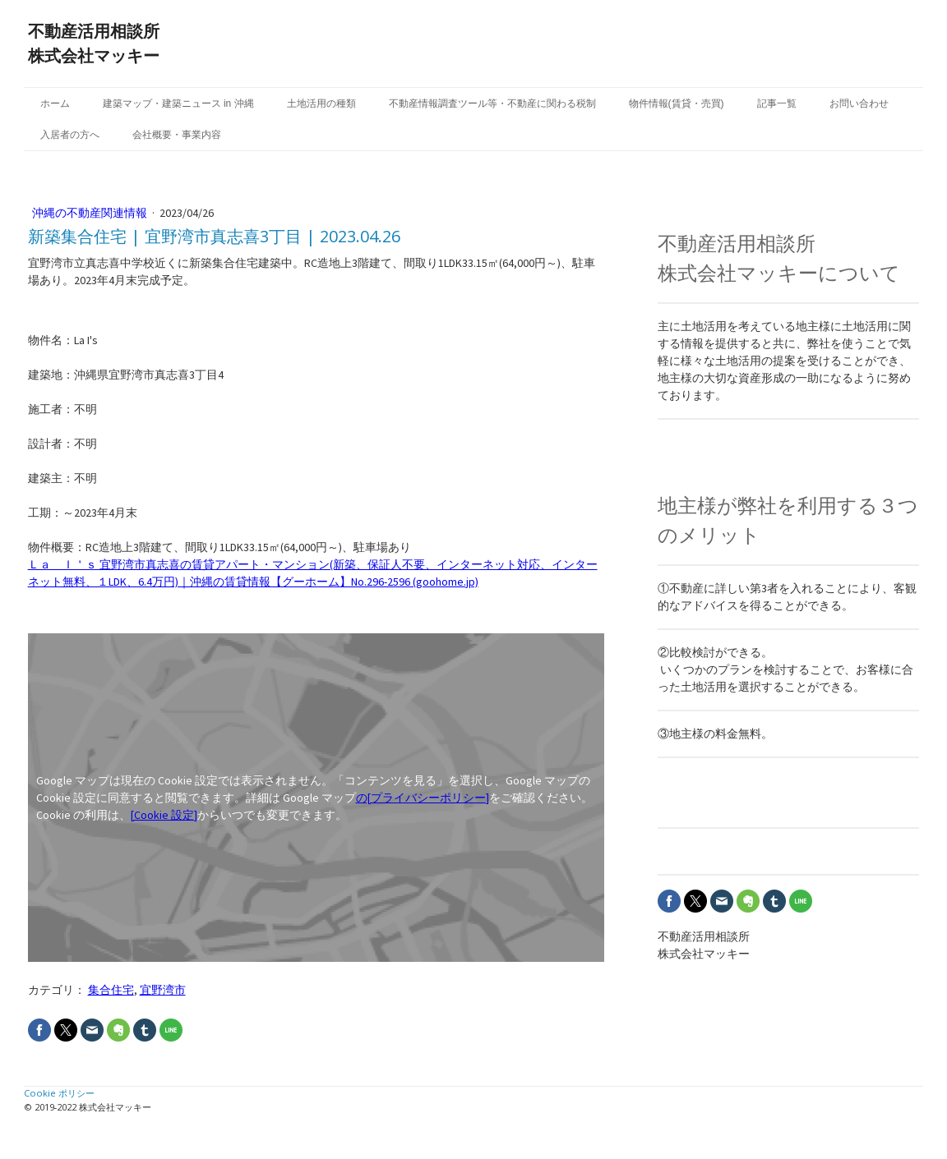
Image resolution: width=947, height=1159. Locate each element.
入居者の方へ (69, 134)
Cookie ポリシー (59, 1093)
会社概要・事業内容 (176, 134)
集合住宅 (111, 989)
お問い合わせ (859, 103)
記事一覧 (777, 103)
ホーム (55, 103)
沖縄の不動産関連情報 (91, 212)
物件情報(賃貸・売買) (676, 103)
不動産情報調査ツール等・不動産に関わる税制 (492, 103)
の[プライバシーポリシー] (422, 797)
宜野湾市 (163, 989)
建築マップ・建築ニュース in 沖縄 (178, 103)
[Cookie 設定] (164, 814)
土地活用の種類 (321, 103)
